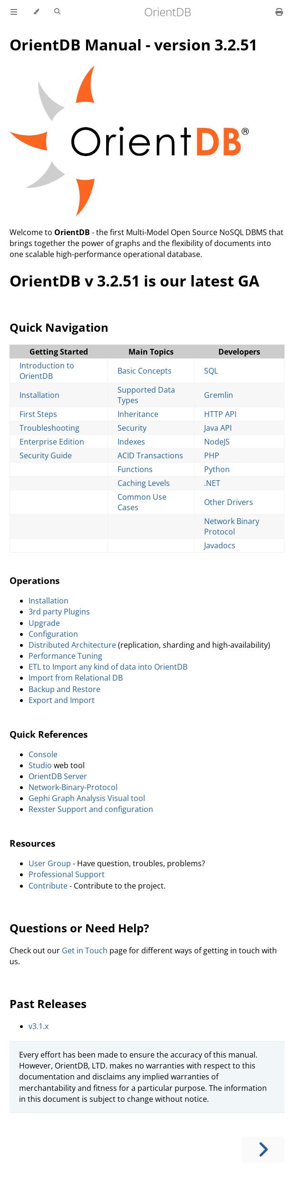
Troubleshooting (49, 428)
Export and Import (62, 700)
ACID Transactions (150, 455)
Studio (40, 765)
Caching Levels (144, 483)
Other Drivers (228, 502)
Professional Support (67, 874)
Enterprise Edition (52, 441)
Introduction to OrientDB (47, 370)
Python (217, 469)
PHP (211, 455)
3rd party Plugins (59, 611)
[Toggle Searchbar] (57, 12)
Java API (218, 428)
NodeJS (217, 441)
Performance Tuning (65, 656)
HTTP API (220, 414)
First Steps (38, 414)
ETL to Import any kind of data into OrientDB (108, 667)
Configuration (53, 634)
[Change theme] (36, 12)
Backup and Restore (64, 689)
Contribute (48, 885)
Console (43, 754)
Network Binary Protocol (231, 526)
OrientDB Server (58, 776)
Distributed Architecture (72, 645)
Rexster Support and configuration (91, 809)
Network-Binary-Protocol (73, 787)
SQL (211, 371)
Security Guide (46, 455)
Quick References (49, 734)
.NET (212, 483)
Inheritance (138, 414)
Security (132, 428)
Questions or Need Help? (79, 928)
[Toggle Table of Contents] (13, 12)
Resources (32, 843)
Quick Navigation (59, 327)
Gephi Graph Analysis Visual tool (87, 798)
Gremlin (218, 395)
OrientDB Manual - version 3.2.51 (133, 44)
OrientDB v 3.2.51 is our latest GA (134, 280)
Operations (34, 580)
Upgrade (44, 623)
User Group (50, 863)
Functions (135, 469)
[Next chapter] (263, 1150)
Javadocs (219, 545)
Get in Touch (85, 950)
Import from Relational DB (76, 678)
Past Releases (48, 1003)
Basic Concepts (145, 371)
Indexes (131, 441)
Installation (39, 395)
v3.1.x (39, 1026)
